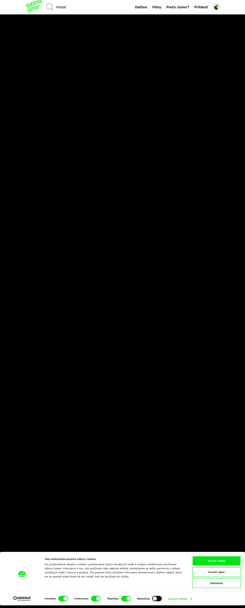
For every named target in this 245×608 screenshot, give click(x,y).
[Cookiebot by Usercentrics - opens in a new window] (22, 601)
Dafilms (141, 7)
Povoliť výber (216, 574)
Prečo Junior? (177, 7)
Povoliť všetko (216, 563)
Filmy (156, 7)
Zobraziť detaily (177, 601)
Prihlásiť (201, 7)
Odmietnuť (216, 585)
